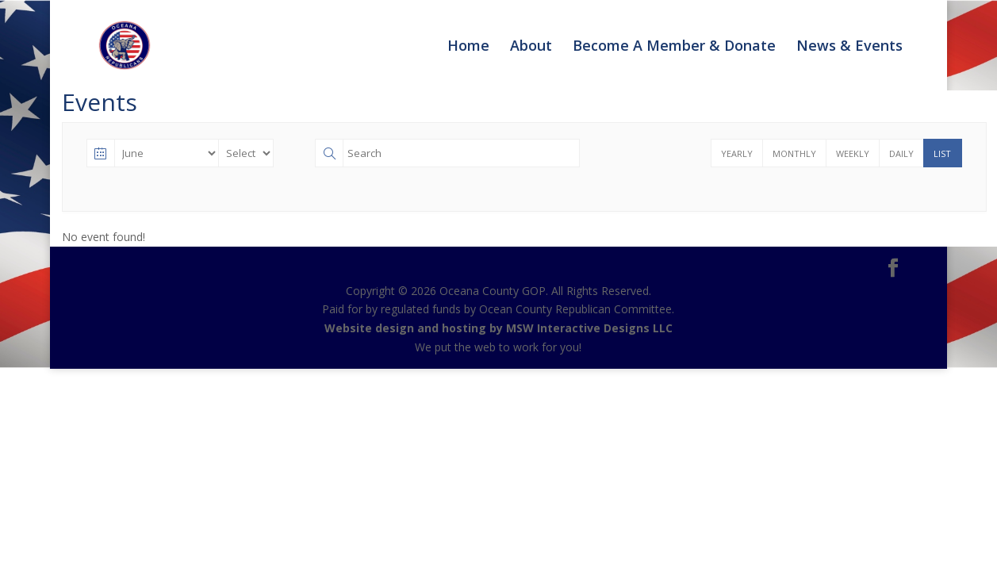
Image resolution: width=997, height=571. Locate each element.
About (531, 47)
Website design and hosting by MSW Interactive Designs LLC (498, 327)
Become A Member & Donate (674, 47)
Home (468, 47)
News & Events (849, 47)
